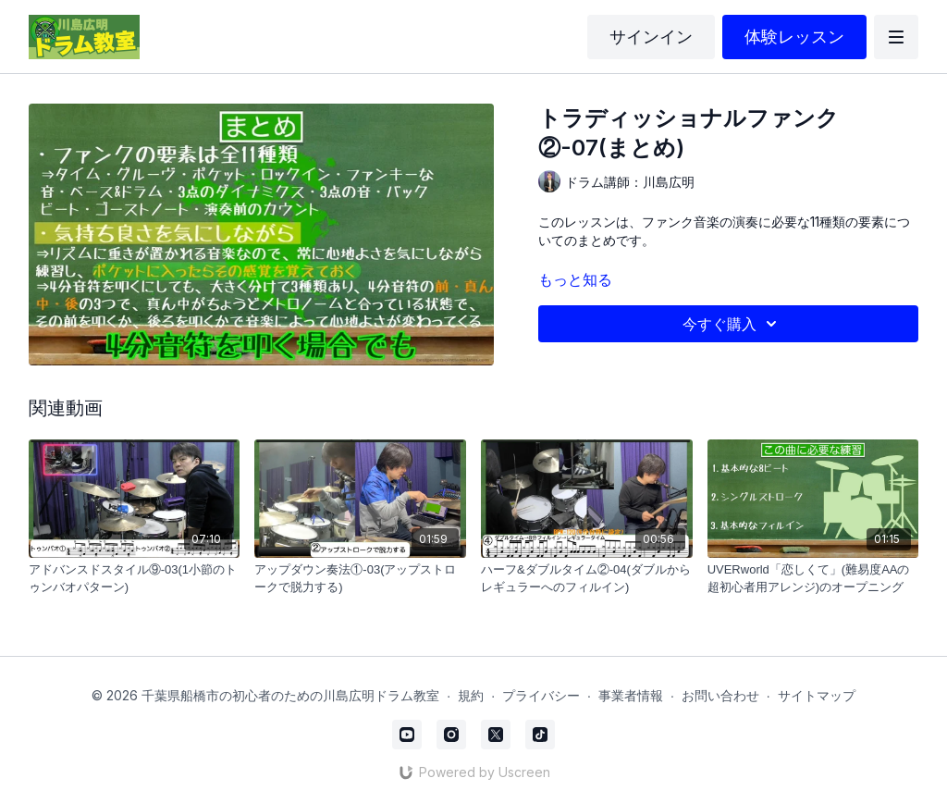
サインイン (651, 36)
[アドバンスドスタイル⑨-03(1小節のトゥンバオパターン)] (134, 579)
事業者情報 (630, 695)
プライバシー (541, 695)
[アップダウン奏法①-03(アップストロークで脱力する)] (360, 579)
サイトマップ (816, 695)
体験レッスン (794, 36)
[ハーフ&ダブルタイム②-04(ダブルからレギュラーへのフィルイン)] (587, 579)
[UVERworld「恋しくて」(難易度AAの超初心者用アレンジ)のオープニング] (813, 579)
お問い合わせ (720, 695)
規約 (471, 695)
